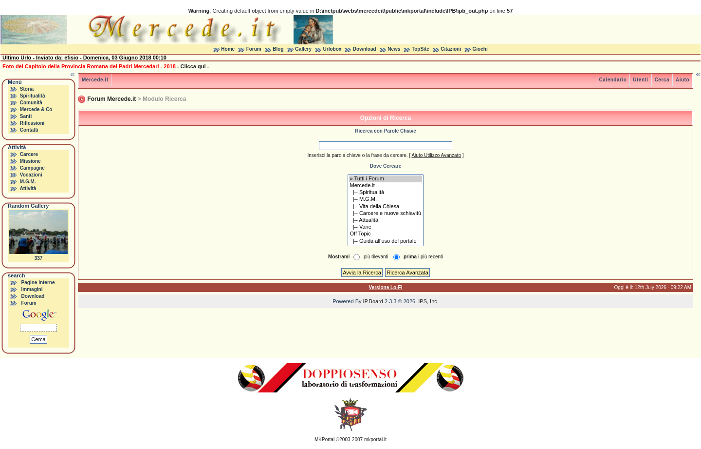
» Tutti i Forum (386, 179)
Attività (27, 188)
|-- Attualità (386, 220)
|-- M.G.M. (386, 199)
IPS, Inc (427, 301)
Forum (253, 49)
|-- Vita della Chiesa (386, 206)
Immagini (32, 289)
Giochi (480, 49)
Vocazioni (31, 174)
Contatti (29, 130)
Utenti (640, 79)
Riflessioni (32, 123)
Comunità (31, 102)
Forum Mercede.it (111, 99)
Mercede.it (95, 79)
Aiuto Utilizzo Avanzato (436, 155)
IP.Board (373, 301)
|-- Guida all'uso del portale (386, 241)
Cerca (662, 79)
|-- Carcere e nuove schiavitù (386, 213)
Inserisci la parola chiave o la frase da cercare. (357, 155)
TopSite (420, 49)
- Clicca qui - (193, 66)
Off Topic (386, 234)
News (393, 49)
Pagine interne (38, 282)
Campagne (32, 168)
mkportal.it (375, 439)
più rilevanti (376, 256)
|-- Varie (386, 227)
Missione (30, 161)
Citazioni (451, 49)
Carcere (29, 154)
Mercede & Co (36, 109)
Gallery (303, 49)
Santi (26, 116)
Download (364, 49)
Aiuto (682, 79)
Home (228, 49)
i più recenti (423, 256)
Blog (278, 49)
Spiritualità (32, 95)
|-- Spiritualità (386, 192)
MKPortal (324, 439)
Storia (27, 89)
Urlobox (332, 49)
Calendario (613, 79)
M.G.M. (28, 181)
